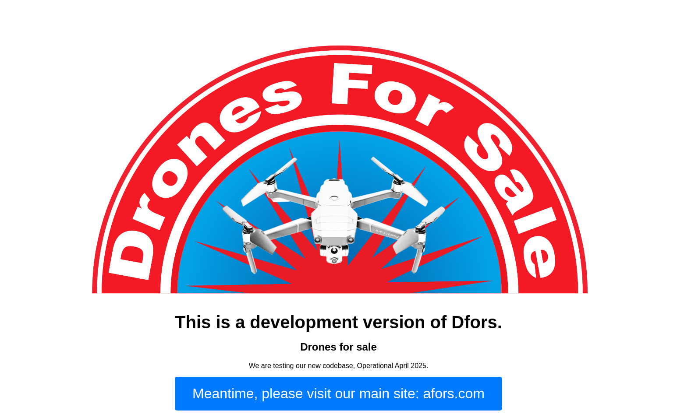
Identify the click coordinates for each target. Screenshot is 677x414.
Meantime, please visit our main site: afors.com (338, 393)
